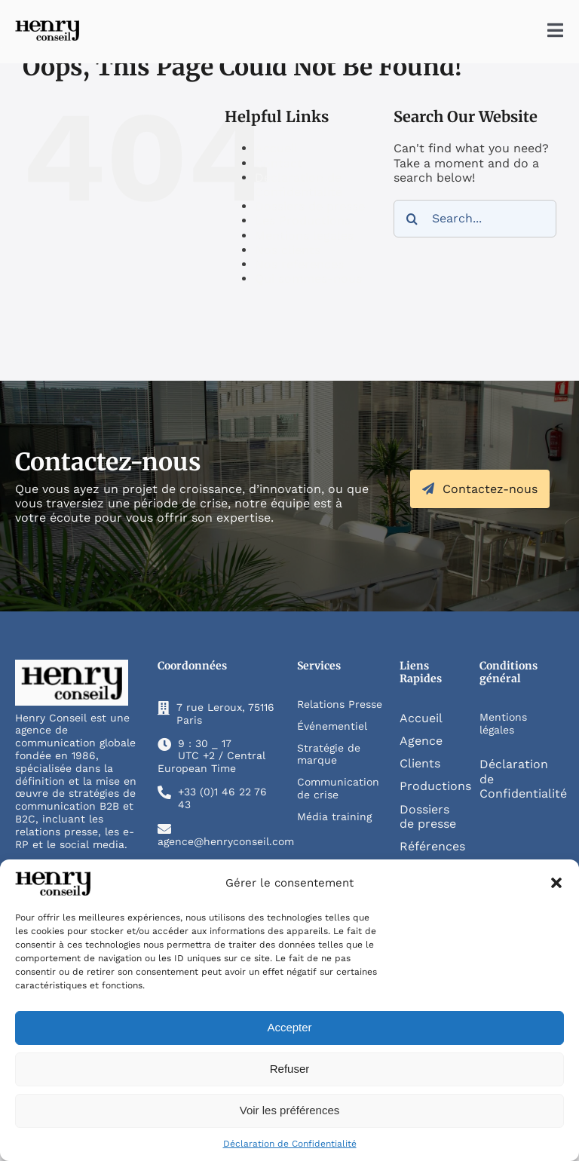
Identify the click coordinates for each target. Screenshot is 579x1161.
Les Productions (303, 220)
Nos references (299, 264)
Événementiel (332, 726)
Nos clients (287, 250)
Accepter (289, 1027)
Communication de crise (338, 788)
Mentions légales (304, 235)
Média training (334, 816)
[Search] (412, 218)
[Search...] (475, 218)
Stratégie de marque (328, 754)
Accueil (276, 148)
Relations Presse (339, 704)
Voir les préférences (290, 1110)
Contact (278, 163)
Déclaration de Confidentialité (290, 1143)
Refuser (290, 1068)
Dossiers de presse (310, 206)
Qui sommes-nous (308, 278)
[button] (556, 882)
